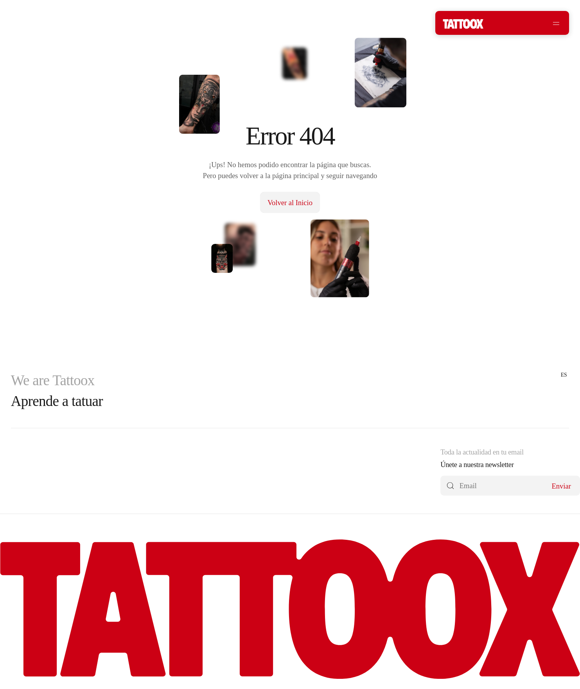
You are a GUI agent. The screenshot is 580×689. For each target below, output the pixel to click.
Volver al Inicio (290, 202)
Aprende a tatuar (57, 401)
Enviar (561, 486)
